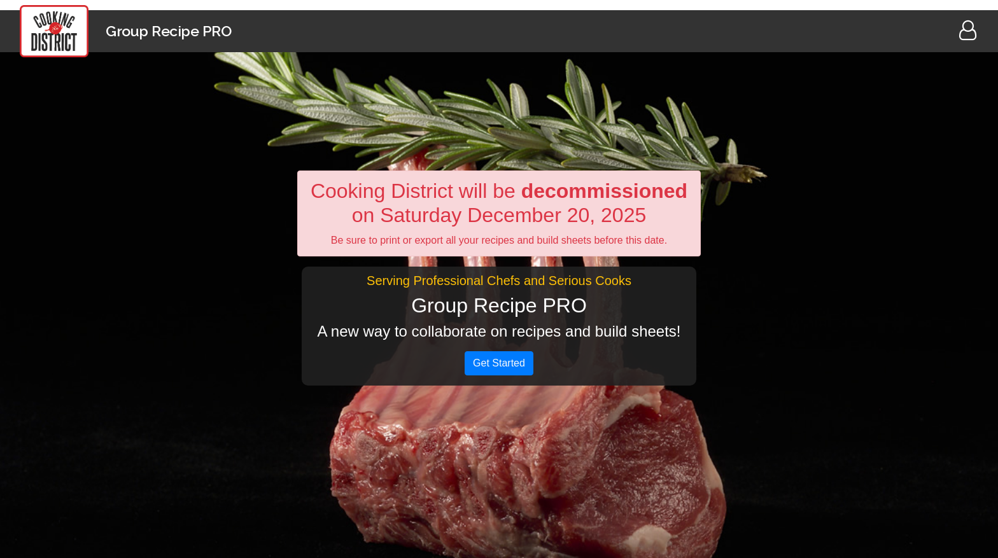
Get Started (499, 363)
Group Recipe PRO (168, 30)
